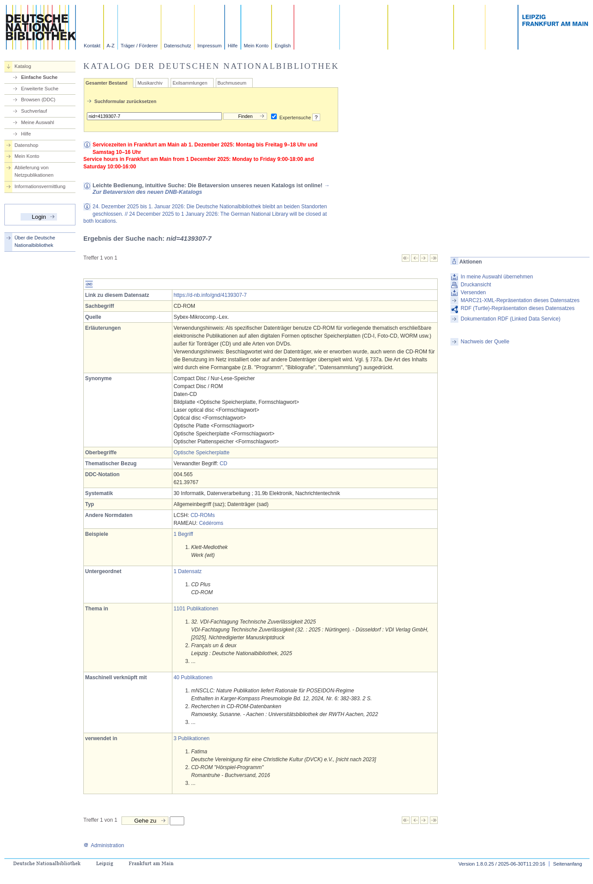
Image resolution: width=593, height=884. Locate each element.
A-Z (110, 45)
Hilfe (232, 45)
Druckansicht (476, 285)
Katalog (22, 66)
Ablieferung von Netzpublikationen (34, 171)
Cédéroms (211, 523)
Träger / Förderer (139, 45)
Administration (103, 845)
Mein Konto (256, 45)
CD (223, 463)
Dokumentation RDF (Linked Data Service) (510, 319)
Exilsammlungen (189, 83)
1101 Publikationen (196, 609)
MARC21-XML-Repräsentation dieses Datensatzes (520, 300)
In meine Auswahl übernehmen (497, 277)
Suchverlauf (34, 111)
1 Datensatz (188, 571)
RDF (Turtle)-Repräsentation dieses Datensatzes (518, 308)
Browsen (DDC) (38, 99)
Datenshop (26, 145)
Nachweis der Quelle (485, 342)
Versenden (473, 292)
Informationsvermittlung (39, 186)
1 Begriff (183, 534)
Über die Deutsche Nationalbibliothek (34, 241)
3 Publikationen (192, 738)
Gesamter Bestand (106, 83)
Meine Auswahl (37, 122)
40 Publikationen (193, 677)
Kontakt (92, 45)
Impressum (209, 45)
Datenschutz (177, 45)
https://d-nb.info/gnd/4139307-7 (210, 295)
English (283, 45)
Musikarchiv (149, 83)
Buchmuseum (232, 83)
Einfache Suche (39, 77)
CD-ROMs (202, 515)
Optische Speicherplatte (201, 452)
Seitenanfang (567, 863)
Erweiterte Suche (39, 88)
